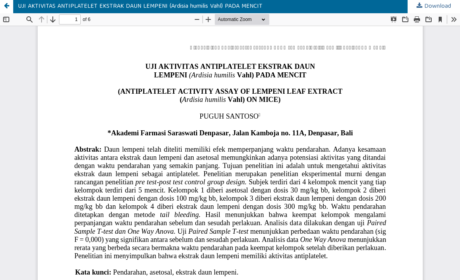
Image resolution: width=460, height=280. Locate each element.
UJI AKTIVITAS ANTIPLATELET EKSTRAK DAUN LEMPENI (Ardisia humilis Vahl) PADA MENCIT (140, 6)
